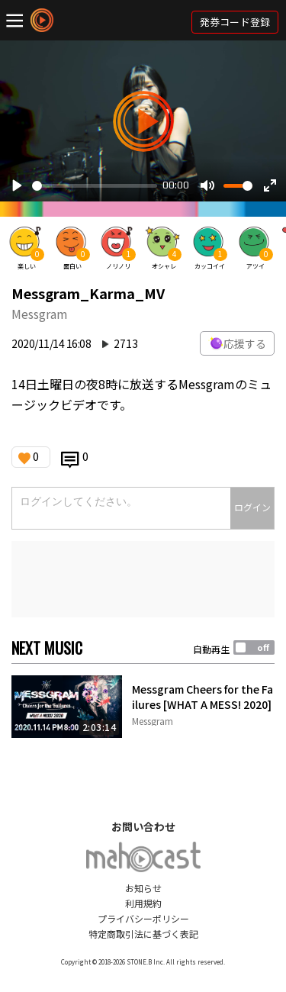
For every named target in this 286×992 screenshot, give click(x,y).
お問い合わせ (143, 826)
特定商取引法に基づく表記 (143, 933)
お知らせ (143, 887)
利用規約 (143, 903)
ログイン (252, 507)
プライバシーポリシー (143, 918)
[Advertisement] (143, 579)
